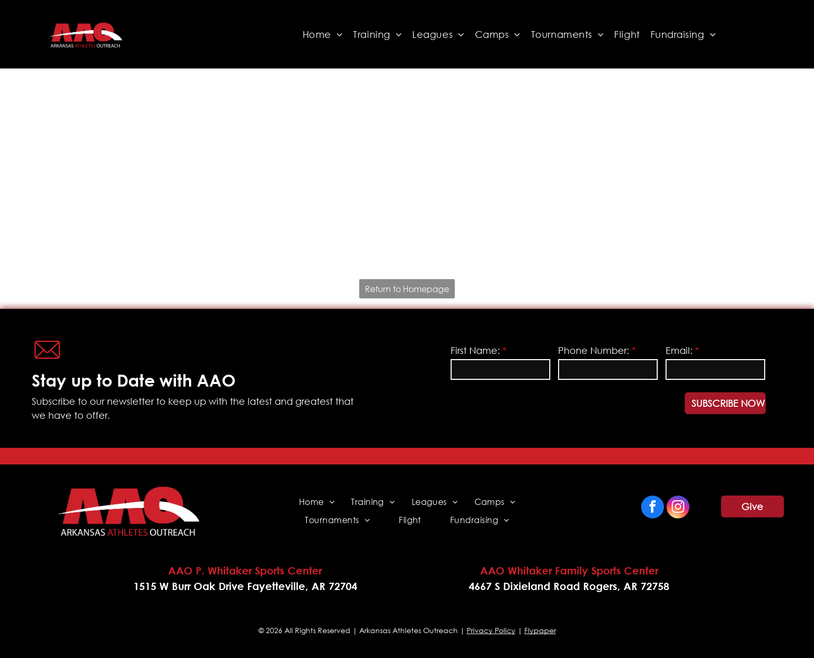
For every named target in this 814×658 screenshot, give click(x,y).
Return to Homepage (407, 288)
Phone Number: (593, 350)
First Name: (475, 350)
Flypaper (540, 630)
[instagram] (678, 508)
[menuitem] (322, 35)
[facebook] (652, 508)
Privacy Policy (491, 630)
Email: (679, 350)
